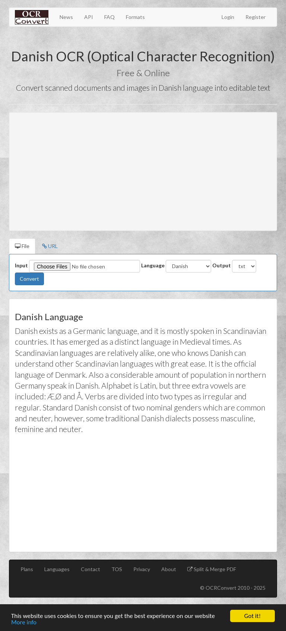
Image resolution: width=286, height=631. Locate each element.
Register (255, 17)
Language (153, 265)
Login (228, 17)
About (168, 569)
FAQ (109, 17)
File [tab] (22, 246)
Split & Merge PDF (214, 569)
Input (21, 265)
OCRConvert (221, 588)
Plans (26, 569)
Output (221, 265)
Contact (90, 569)
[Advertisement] (143, 171)
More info (23, 623)
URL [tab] (50, 246)
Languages (57, 569)
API (88, 17)
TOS (116, 569)
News (66, 17)
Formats (135, 17)
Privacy (141, 569)
